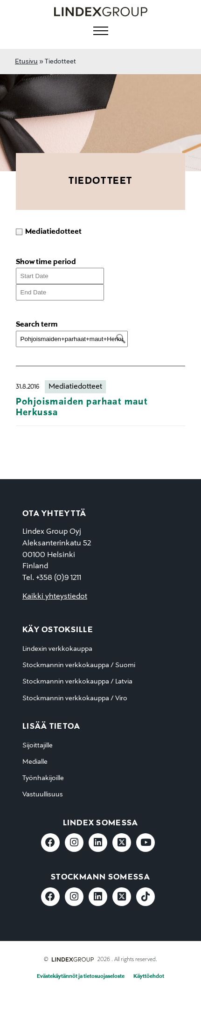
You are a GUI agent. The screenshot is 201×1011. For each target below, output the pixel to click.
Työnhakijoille (43, 778)
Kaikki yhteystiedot (54, 597)
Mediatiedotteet (75, 387)
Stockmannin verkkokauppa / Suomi (78, 665)
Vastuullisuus (42, 794)
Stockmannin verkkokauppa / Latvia (77, 681)
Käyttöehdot (148, 976)
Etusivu (26, 61)
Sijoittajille (37, 745)
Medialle (35, 762)
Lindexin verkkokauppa (57, 649)
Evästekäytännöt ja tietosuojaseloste (81, 976)
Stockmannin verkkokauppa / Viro (74, 698)
